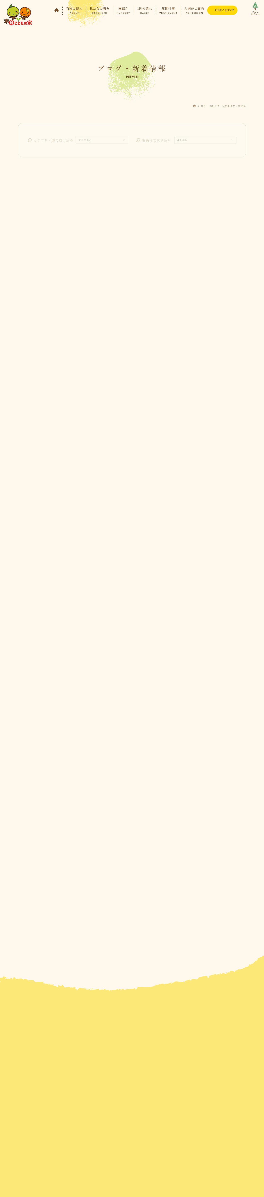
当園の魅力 (74, 10)
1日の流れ (144, 10)
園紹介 (123, 10)
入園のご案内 (194, 10)
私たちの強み (99, 10)
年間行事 (168, 10)
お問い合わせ (224, 9)
